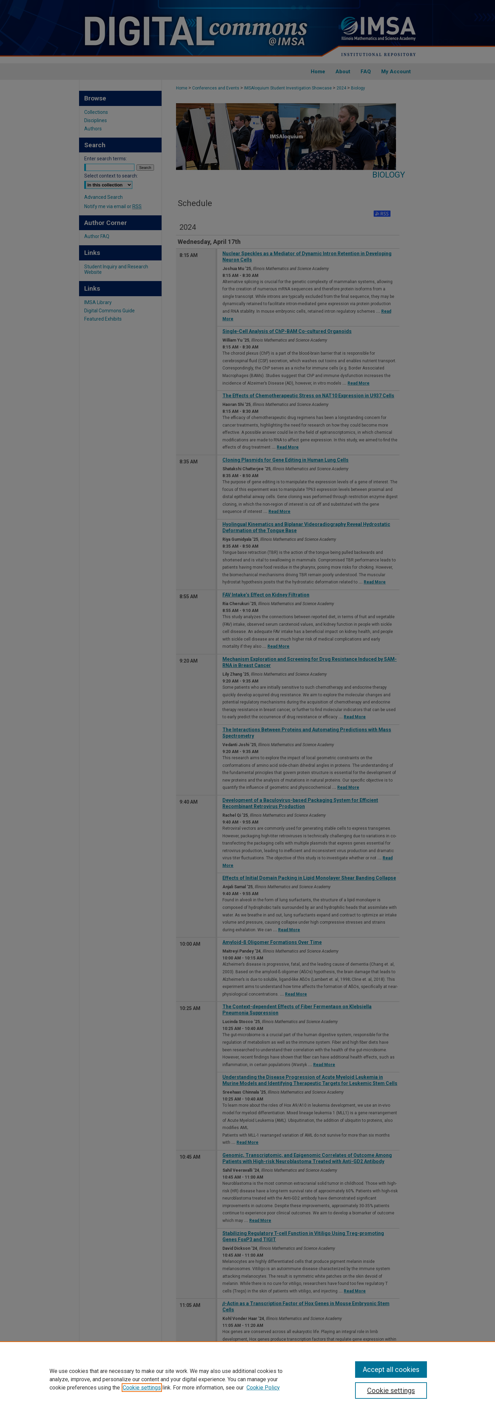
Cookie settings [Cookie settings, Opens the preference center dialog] (391, 1390)
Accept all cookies (391, 1369)
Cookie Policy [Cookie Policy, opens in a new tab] (263, 1387)
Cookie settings (142, 1387)
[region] (247, 1379)
